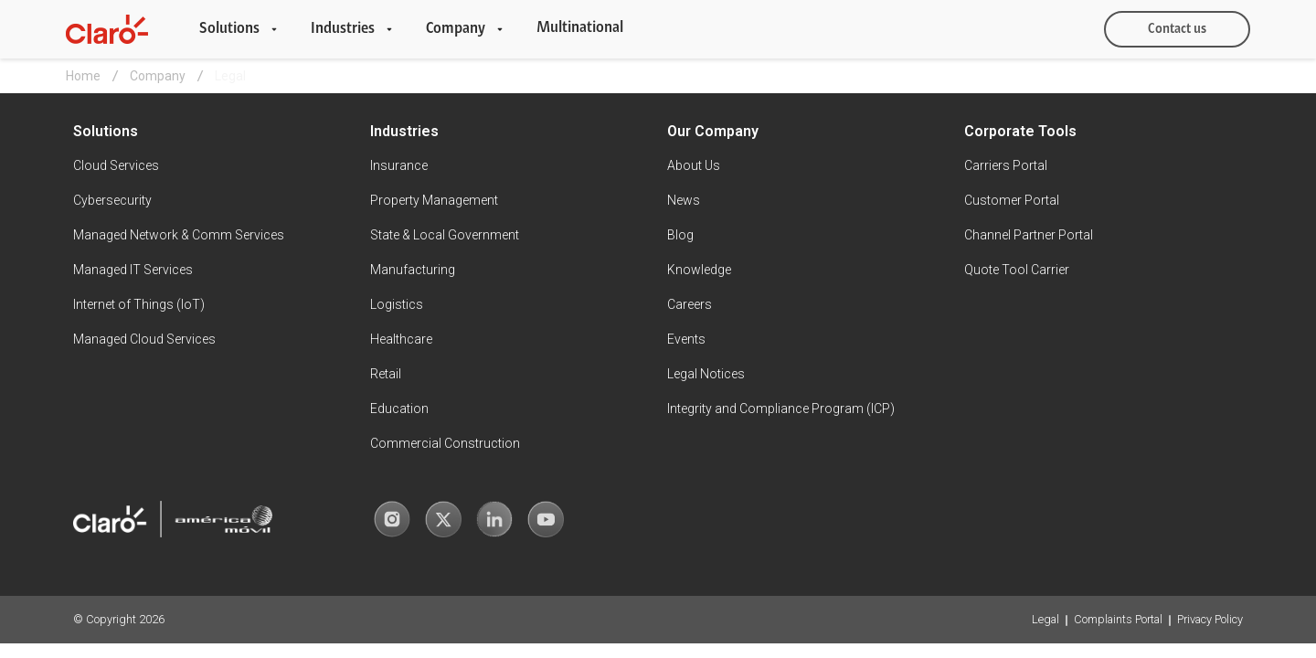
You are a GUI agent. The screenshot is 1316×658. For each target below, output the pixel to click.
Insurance (399, 165)
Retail (385, 373)
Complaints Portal (1118, 619)
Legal (1045, 619)
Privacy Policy (1210, 619)
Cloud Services (116, 165)
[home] (107, 29)
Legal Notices (706, 373)
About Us (693, 165)
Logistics (396, 304)
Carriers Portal (1005, 165)
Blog (680, 235)
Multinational (579, 28)
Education (399, 408)
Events (686, 339)
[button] (240, 29)
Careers (689, 304)
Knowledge (699, 269)
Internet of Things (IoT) (139, 304)
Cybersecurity (112, 200)
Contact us (1177, 29)
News (683, 200)
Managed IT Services (133, 269)
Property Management (434, 200)
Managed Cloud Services (144, 339)
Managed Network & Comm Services (178, 235)
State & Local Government (444, 235)
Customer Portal (1011, 200)
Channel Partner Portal (1028, 235)
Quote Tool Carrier (1016, 269)
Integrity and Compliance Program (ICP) (781, 408)
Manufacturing (412, 269)
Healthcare (401, 339)
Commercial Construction (445, 443)
